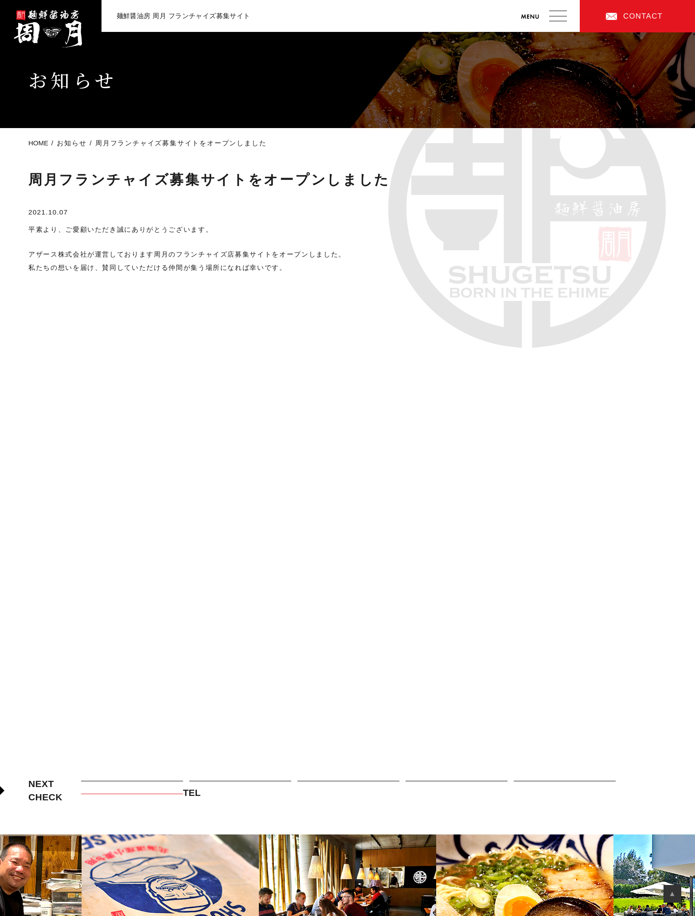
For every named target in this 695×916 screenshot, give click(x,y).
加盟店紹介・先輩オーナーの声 (456, 786)
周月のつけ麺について (240, 786)
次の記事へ (636, 310)
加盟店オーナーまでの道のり (564, 786)
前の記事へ (58, 310)
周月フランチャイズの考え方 (131, 786)
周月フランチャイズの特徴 (348, 786)
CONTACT (643, 16)
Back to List (347, 320)
